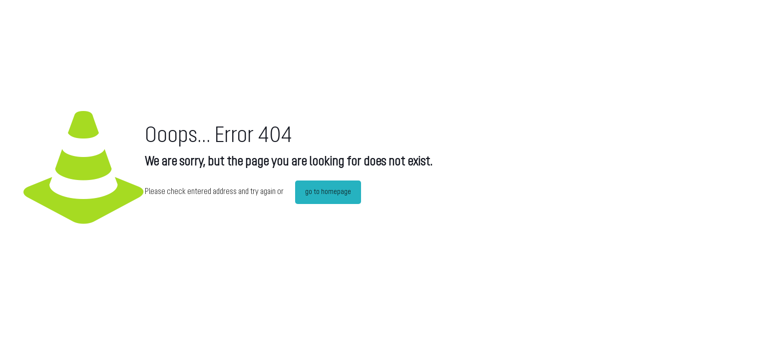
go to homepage (328, 192)
